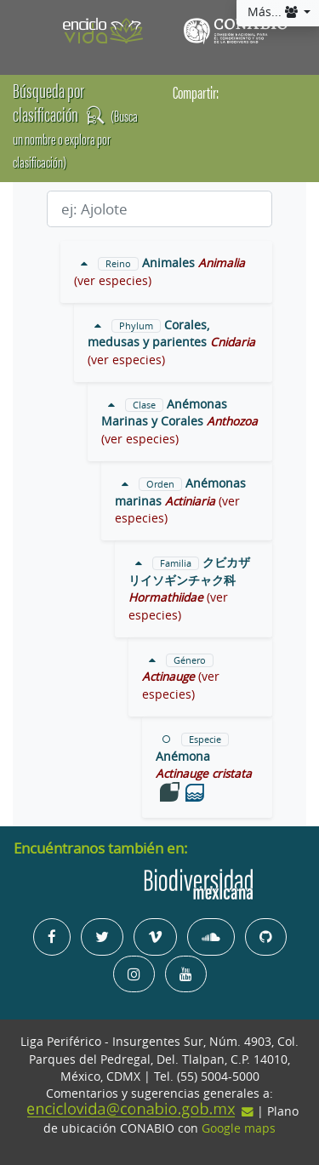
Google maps (239, 1128)
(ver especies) (112, 280)
